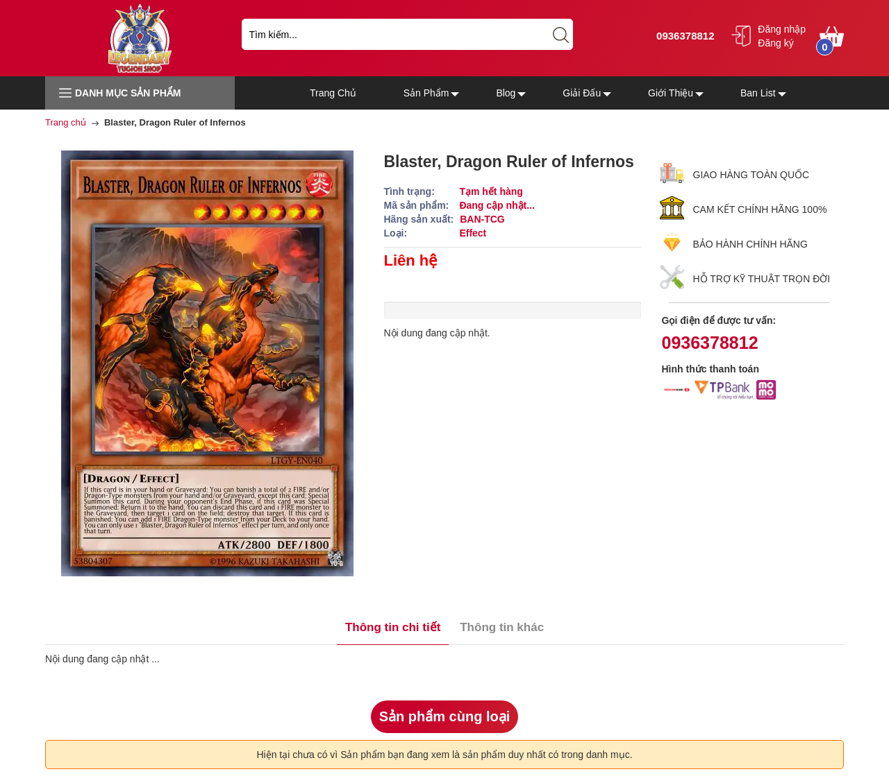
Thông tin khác (502, 627)
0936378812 (684, 36)
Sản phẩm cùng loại (444, 716)
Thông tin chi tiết (392, 627)
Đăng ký (775, 43)
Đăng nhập (782, 29)
